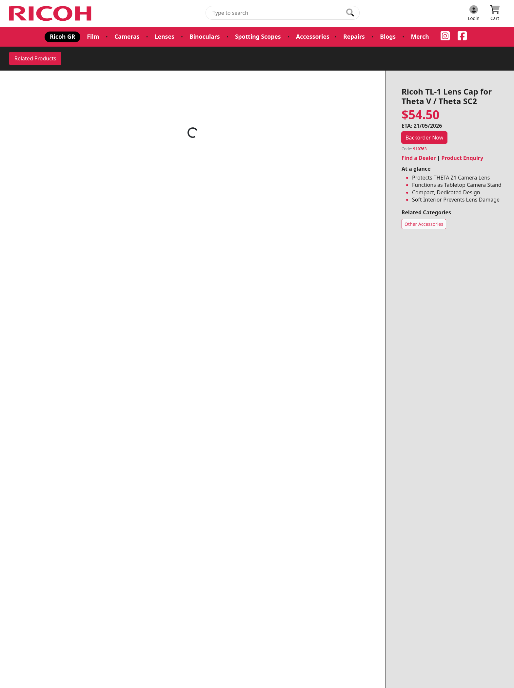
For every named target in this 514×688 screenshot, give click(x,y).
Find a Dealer (419, 157)
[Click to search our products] (350, 12)
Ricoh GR (62, 36)
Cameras (126, 36)
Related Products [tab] (35, 58)
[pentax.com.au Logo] (51, 13)
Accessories (312, 36)
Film (93, 36)
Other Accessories (424, 224)
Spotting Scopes (258, 36)
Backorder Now (424, 137)
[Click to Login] (474, 13)
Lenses (164, 36)
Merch (420, 36)
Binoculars (204, 36)
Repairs (354, 36)
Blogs (388, 36)
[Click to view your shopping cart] (495, 13)
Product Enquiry (462, 157)
